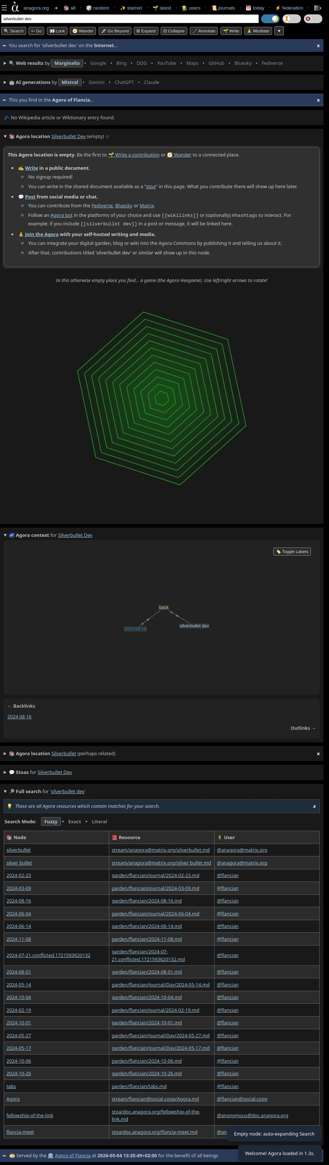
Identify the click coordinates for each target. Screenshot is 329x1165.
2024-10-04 (18, 996)
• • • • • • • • (147, 63)
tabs (11, 1085)
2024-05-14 (18, 983)
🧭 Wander (82, 31)
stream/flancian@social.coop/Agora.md (155, 1098)
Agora (13, 1098)
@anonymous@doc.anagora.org (252, 1114)
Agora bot (62, 215)
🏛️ (51, 1154)
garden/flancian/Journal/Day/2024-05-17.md (160, 1047)
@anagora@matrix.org (242, 849)
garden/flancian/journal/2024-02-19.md (155, 1009)
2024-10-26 (18, 1072)
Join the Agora (42, 233)
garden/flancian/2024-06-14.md (147, 925)
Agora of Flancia (72, 1154)
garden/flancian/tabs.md (139, 1085)
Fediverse (102, 205)
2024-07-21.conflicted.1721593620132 (48, 954)
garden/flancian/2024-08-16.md (147, 900)
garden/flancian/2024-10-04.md (147, 996)
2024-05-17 (18, 1047)
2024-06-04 (18, 912)
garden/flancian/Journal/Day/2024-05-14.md (160, 983)
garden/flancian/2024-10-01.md (147, 1021)
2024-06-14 (18, 925)
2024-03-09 (18, 887)
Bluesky (123, 205)
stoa (151, 186)
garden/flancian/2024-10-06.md (147, 1059)
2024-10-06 (18, 1059)
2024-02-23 (18, 874)
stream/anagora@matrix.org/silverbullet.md (161, 849)
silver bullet (19, 861)
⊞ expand (145, 31)
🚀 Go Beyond (115, 31)
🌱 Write (231, 31)
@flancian (228, 874)
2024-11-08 (18, 938)
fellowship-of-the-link (29, 1114)
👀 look (57, 31)
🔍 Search (14, 31)
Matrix (147, 205)
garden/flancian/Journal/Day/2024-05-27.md (160, 1034)
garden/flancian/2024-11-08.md (147, 938)
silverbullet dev (55, 771)
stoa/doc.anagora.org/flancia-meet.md (154, 1130)
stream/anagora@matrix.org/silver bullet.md (161, 861)
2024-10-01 (18, 1021)
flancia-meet (20, 1130)
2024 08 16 (19, 715)
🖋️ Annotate (204, 31)
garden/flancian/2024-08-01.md (147, 971)
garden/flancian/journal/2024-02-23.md (155, 874)
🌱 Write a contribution (134, 154)
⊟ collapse (174, 31)
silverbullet (18, 849)
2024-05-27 (18, 1034)
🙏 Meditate (258, 31)
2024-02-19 (18, 1009)
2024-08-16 (18, 900)
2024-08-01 (18, 971)
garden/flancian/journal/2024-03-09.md (155, 887)
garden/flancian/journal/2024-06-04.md (155, 912)
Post (30, 196)
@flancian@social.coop (242, 1098)
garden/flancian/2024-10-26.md (147, 1072)
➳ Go (36, 31)
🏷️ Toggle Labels (292, 551)
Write (31, 167)
